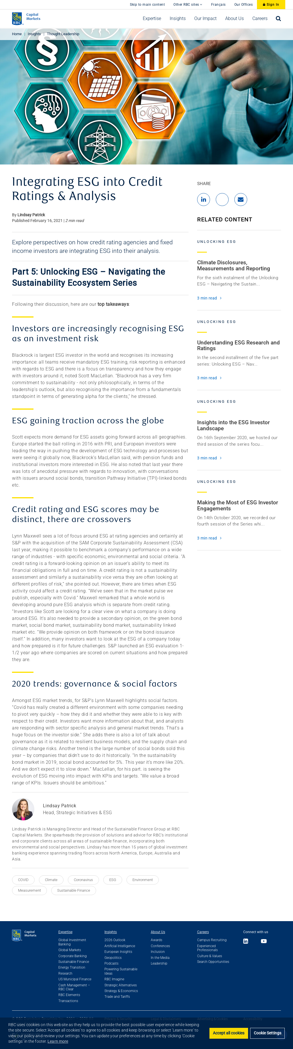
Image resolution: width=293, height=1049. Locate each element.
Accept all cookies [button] (228, 1033)
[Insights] (177, 18)
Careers (203, 932)
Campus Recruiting (212, 940)
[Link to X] (255, 941)
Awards (156, 940)
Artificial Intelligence (119, 946)
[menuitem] (151, 18)
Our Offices (243, 5)
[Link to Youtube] (264, 941)
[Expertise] (151, 18)
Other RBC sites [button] (188, 5)
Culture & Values (209, 956)
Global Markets (69, 950)
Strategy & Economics (121, 991)
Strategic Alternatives (120, 985)
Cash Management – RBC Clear (74, 987)
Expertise (65, 932)
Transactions (68, 1001)
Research (65, 973)
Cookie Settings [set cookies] (267, 1033)
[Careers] (260, 18)
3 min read (207, 298)
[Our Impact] (205, 18)
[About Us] (234, 18)
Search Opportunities (213, 962)
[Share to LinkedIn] (203, 199)
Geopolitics (113, 958)
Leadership (159, 963)
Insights (34, 34)
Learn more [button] (57, 1041)
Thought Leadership (63, 34)
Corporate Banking (72, 956)
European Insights (118, 952)
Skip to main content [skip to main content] (147, 5)
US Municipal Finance (74, 979)
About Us (158, 932)
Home (17, 34)
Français (218, 5)
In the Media (160, 958)
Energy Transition (71, 967)
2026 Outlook (114, 940)
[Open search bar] (278, 18)
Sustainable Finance (73, 962)
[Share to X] (222, 199)
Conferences (160, 946)
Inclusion (158, 952)
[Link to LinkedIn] (247, 941)
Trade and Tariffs (117, 997)
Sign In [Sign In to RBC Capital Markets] (271, 5)
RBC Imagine (114, 979)
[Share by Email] (240, 199)
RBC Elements (69, 995)
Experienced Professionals (207, 948)
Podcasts (111, 963)
